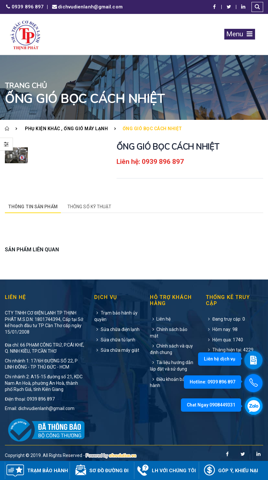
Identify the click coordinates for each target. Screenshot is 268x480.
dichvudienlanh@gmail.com (86, 7)
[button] (257, 7)
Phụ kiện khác (42, 128)
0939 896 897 (24, 7)
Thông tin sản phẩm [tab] (33, 206)
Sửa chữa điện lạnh (117, 329)
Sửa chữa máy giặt (116, 350)
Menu (239, 34)
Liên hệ (160, 319)
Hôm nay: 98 (222, 329)
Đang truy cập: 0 (225, 319)
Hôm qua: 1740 (224, 339)
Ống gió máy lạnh (86, 128)
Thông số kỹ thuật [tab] (89, 206)
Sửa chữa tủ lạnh (114, 339)
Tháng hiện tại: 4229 (229, 349)
